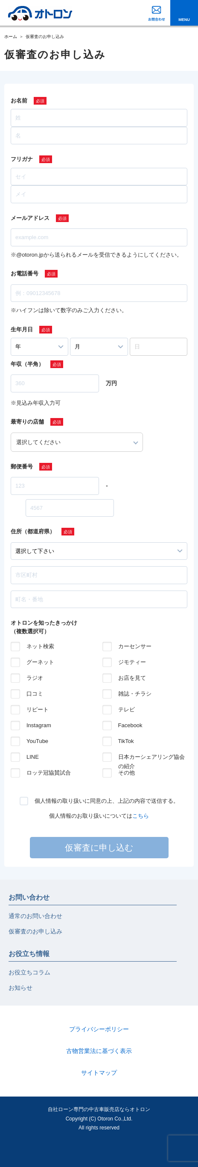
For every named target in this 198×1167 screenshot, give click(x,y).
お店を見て (132, 678)
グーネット (40, 662)
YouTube (37, 741)
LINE (32, 757)
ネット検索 (40, 646)
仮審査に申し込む (99, 847)
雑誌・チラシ (134, 693)
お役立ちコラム (29, 972)
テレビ (126, 709)
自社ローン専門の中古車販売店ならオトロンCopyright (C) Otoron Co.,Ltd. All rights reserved (99, 1118)
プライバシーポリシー (99, 1029)
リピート (37, 709)
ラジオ (34, 678)
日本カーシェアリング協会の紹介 (151, 758)
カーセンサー (134, 646)
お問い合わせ (29, 897)
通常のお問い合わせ (35, 916)
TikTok (126, 741)
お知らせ (20, 987)
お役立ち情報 (29, 953)
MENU (184, 20)
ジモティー (132, 662)
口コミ (34, 693)
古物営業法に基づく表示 (99, 1050)
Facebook (130, 725)
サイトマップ (99, 1072)
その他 (126, 772)
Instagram (38, 725)
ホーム (10, 36)
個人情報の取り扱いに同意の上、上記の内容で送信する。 (107, 801)
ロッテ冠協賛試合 (48, 772)
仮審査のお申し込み (35, 931)
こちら (140, 816)
